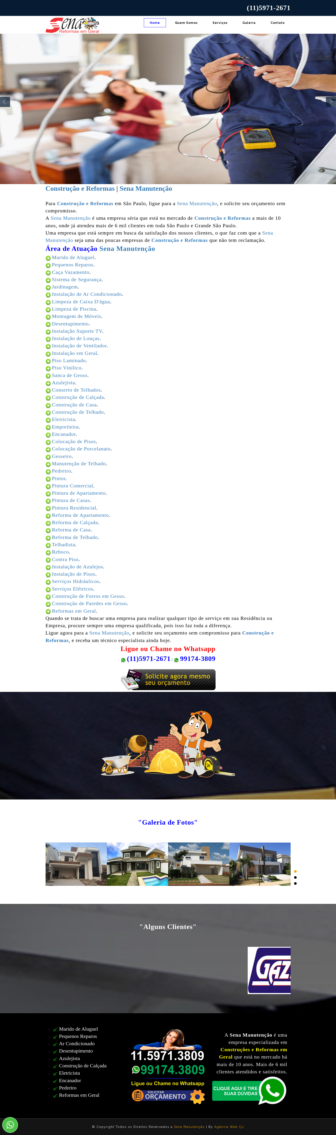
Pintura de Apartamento (79, 493)
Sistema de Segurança (77, 279)
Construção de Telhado (78, 412)
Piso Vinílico (66, 368)
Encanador (64, 434)
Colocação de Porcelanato (81, 449)
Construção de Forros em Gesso (88, 596)
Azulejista (63, 382)
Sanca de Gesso (69, 375)
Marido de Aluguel (73, 257)
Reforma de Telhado (75, 537)
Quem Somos (186, 22)
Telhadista (63, 544)
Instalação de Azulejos (77, 566)
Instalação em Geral (74, 353)
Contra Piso (65, 559)
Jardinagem (65, 287)
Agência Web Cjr (229, 1127)
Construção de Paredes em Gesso (89, 603)
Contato (278, 22)
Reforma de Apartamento (80, 515)
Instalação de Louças (76, 338)
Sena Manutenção (146, 188)
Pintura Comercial (72, 485)
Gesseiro (62, 456)
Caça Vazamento (70, 272)
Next (331, 102)
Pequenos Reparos (73, 264)
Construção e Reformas (80, 188)
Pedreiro (61, 471)
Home (155, 22)
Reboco (60, 552)
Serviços (220, 22)
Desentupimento (70, 323)
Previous (5, 102)
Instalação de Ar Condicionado (87, 294)
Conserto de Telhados (76, 390)
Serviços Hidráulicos (76, 581)
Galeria (249, 22)
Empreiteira (65, 427)
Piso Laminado (69, 360)
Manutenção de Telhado (79, 463)
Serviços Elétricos (72, 589)
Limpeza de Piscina (74, 309)
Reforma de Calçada (75, 522)
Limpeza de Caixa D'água (81, 301)
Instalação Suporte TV (77, 331)
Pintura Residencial (74, 508)
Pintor (59, 478)
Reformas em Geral (74, 611)
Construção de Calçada (78, 397)
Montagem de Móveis (76, 316)
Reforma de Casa (71, 529)
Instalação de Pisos (73, 574)
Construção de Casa (74, 404)
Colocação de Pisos (74, 441)
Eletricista (63, 419)
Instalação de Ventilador (79, 345)
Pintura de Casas (71, 500)
